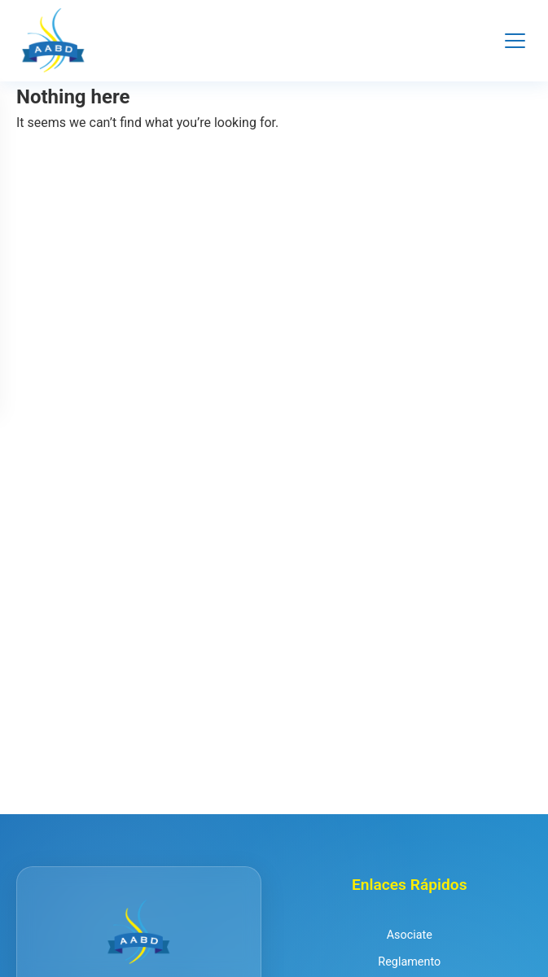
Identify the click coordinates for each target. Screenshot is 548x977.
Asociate (409, 935)
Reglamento (409, 962)
